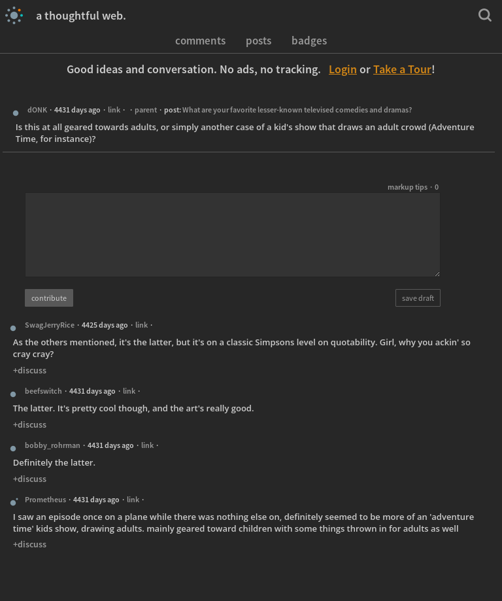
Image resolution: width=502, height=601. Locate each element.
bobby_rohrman (52, 445)
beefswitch (43, 391)
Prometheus (45, 499)
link (114, 109)
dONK (37, 109)
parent (146, 109)
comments (200, 40)
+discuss (29, 370)
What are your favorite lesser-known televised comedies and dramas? (297, 109)
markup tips (407, 187)
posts (258, 40)
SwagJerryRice (50, 325)
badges (309, 40)
